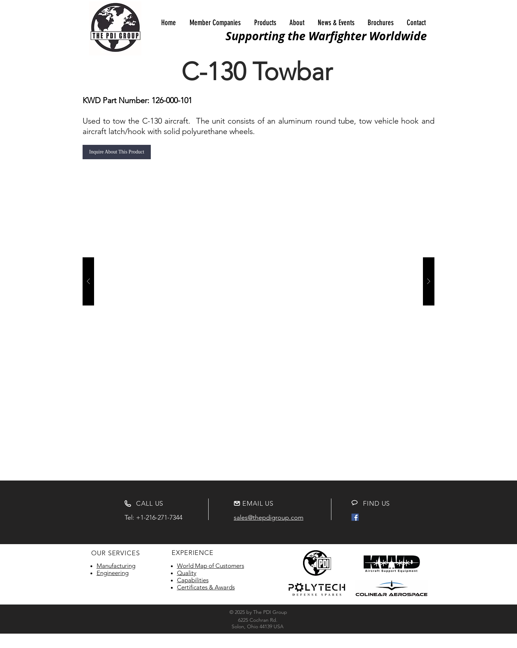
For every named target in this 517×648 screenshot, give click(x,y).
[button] (215, 22)
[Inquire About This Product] (117, 152)
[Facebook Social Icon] (355, 517)
